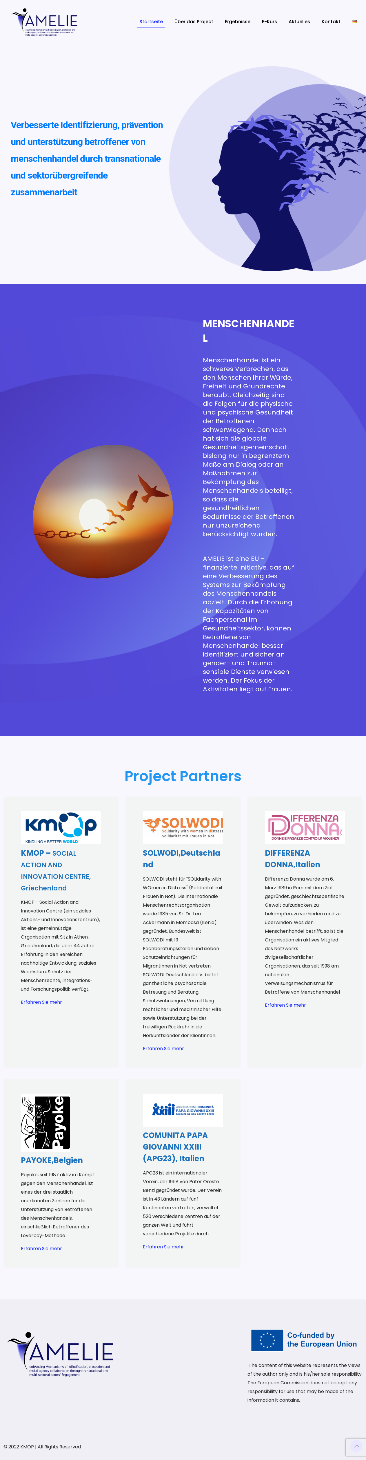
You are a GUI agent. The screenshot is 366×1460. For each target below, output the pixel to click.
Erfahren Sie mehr (41, 1002)
